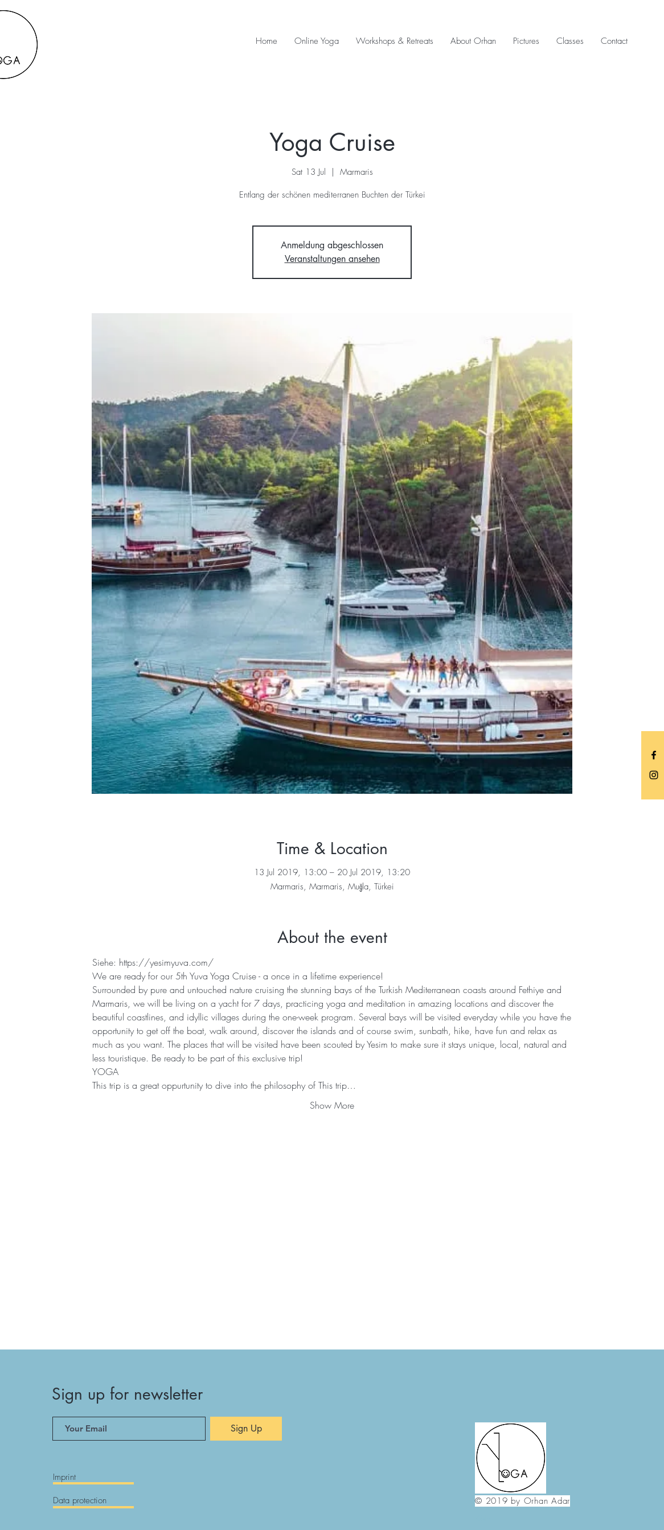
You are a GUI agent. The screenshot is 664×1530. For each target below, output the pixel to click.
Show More (332, 1105)
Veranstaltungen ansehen (332, 259)
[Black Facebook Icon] (653, 755)
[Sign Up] (246, 1429)
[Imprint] (93, 1478)
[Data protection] (93, 1501)
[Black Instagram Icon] (653, 775)
